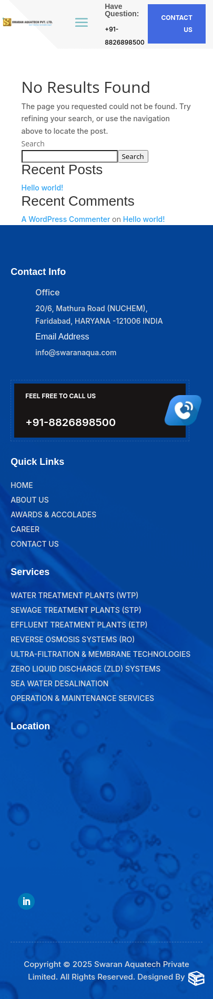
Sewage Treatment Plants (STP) (76, 609)
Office (47, 292)
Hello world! (43, 187)
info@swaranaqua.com (75, 352)
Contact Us (34, 543)
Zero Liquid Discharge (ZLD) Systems (85, 668)
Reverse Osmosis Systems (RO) (73, 639)
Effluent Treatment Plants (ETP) (79, 624)
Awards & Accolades (53, 514)
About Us (30, 499)
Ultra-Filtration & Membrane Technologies (100, 654)
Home (22, 485)
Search (33, 143)
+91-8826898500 (70, 422)
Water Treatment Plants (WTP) (74, 595)
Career (25, 529)
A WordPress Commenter (66, 219)
